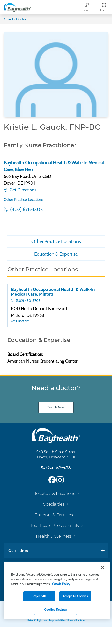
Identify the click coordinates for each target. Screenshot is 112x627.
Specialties (53, 504)
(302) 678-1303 (26, 209)
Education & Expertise (56, 254)
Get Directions (22, 190)
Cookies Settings (55, 609)
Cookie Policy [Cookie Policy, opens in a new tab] (61, 584)
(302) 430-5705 (28, 300)
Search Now (56, 407)
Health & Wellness (54, 536)
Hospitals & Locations (54, 493)
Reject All (39, 596)
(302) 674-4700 (58, 468)
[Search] (87, 7)
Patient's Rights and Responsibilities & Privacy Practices (56, 620)
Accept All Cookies (75, 596)
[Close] (102, 567)
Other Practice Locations (24, 199)
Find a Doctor (16, 19)
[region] (57, 590)
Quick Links (18, 550)
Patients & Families (54, 514)
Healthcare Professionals (54, 525)
